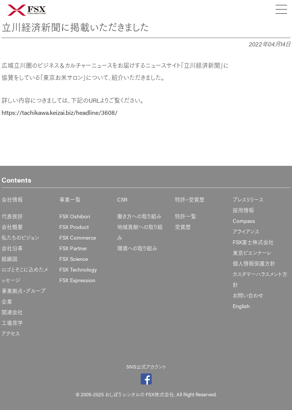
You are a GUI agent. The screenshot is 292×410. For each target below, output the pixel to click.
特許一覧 (185, 216)
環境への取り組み (137, 248)
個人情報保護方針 (254, 263)
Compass (244, 220)
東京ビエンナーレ (252, 252)
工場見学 (12, 322)
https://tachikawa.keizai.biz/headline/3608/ (59, 112)
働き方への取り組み (139, 216)
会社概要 (12, 226)
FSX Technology (78, 269)
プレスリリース (248, 199)
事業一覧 (70, 199)
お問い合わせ (248, 295)
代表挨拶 (12, 216)
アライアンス (246, 231)
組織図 (9, 258)
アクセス (11, 333)
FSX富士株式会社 (253, 242)
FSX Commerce (77, 237)
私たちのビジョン (20, 237)
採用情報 (243, 210)
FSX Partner (73, 248)
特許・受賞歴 (190, 199)
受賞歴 (183, 226)
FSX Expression (77, 280)
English (241, 306)
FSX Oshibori (74, 216)
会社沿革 (12, 248)
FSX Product (74, 226)
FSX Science (73, 258)
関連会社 (12, 312)
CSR (122, 199)
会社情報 (12, 199)
